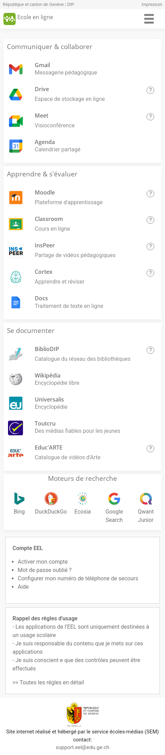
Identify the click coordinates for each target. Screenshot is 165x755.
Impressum (152, 4)
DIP (70, 4)
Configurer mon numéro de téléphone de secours (78, 578)
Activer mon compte (43, 561)
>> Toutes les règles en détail (48, 682)
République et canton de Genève (33, 4)
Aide (23, 586)
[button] (150, 90)
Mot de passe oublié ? (45, 570)
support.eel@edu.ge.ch (82, 747)
